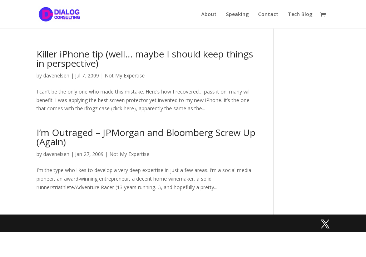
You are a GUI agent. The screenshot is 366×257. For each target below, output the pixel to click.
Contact (268, 14)
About (209, 14)
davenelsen (56, 75)
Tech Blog (300, 14)
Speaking (237, 14)
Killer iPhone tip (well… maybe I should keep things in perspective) (144, 58)
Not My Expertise (125, 75)
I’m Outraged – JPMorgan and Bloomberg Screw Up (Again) (146, 137)
